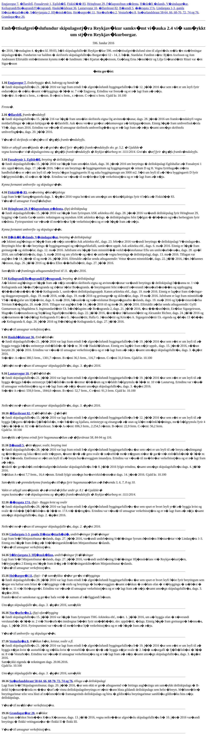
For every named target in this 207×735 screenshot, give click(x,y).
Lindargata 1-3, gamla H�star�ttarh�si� (39, 534)
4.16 (5, 192)
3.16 (5, 159)
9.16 (5, 373)
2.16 (5, 114)
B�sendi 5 (126, 8)
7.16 (5, 278)
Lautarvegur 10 (87, 8)
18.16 (5, 681)
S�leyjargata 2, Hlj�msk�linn (51, 12)
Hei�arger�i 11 (84, 12)
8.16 (5, 337)
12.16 (5, 502)
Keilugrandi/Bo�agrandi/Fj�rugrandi (26, 8)
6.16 (5, 237)
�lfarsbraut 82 (108, 8)
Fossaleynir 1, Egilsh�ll (50, 3)
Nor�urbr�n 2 (107, 12)
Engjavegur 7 (10, 3)
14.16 (5, 555)
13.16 (5, 534)
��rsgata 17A (145, 8)
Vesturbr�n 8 (127, 12)
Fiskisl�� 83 (76, 3)
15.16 (5, 575)
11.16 (5, 445)
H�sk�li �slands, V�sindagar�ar (164, 3)
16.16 (5, 612)
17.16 (5, 641)
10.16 (5, 413)
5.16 (5, 208)
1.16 (5, 82)
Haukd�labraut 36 (64, 8)
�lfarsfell (26, 3)
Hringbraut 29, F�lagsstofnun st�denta (112, 3)
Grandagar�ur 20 (13, 16)
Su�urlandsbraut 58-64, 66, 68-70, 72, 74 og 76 (167, 12)
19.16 (5, 713)
